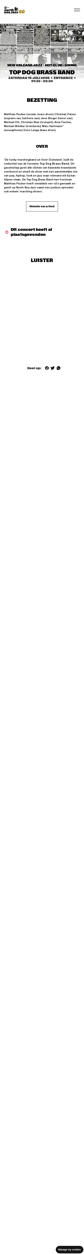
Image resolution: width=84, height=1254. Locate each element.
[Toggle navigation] (77, 10)
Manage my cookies (69, 1249)
